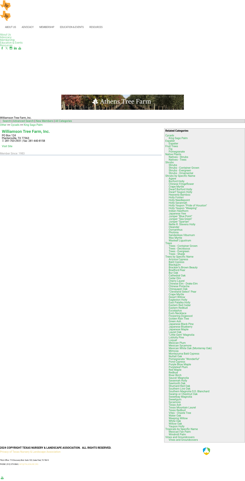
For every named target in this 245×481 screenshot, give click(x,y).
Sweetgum (175, 399)
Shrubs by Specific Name (180, 175)
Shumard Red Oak (179, 386)
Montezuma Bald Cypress (184, 353)
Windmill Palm (177, 434)
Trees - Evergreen (179, 251)
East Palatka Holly (179, 302)
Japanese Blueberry (180, 326)
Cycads (169, 135)
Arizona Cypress (178, 259)
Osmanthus (176, 229)
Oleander (174, 227)
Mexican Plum (177, 342)
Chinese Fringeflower (181, 184)
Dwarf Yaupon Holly (180, 192)
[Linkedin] (15, 48)
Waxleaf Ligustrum (180, 240)
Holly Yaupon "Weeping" (183, 208)
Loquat (173, 340)
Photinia (174, 232)
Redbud (173, 372)
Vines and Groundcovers (179, 437)
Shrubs (169, 162)
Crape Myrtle (176, 186)
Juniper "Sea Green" (180, 219)
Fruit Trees (171, 146)
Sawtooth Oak (177, 383)
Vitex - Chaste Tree (180, 412)
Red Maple (175, 369)
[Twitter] (6, 48)
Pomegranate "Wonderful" (184, 359)
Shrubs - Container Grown (184, 167)
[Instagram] (11, 48)
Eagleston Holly (178, 299)
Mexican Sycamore (180, 345)
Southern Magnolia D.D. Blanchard (189, 391)
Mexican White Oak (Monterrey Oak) (190, 348)
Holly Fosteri (176, 197)
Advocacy (28, 27)
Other (3, 124)
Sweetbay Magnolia (180, 396)
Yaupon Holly (176, 426)
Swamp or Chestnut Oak (183, 394)
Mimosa (173, 351)
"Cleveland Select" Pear (182, 291)
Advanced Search (23, 121)
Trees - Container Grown (183, 245)
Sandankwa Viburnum (182, 235)
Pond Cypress (177, 361)
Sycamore (175, 402)
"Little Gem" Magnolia (181, 334)
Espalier (170, 140)
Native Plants (173, 154)
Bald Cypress (176, 262)
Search (7, 121)
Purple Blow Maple (180, 364)
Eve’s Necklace (177, 313)
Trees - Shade (177, 254)
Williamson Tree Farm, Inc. (26, 131)
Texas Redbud (177, 410)
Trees (168, 243)
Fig (170, 149)
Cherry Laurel (177, 281)
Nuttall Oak (175, 356)
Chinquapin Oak (178, 289)
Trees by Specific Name (179, 256)
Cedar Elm (175, 278)
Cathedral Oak (177, 275)
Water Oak (175, 415)
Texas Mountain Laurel (182, 407)
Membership (46, 27)
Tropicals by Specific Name (181, 429)
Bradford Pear (177, 270)
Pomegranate (177, 151)
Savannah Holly (178, 380)
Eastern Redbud (178, 307)
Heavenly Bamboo (179, 194)
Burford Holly (176, 181)
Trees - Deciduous (179, 248)
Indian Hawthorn (178, 210)
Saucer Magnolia (179, 377)
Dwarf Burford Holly (180, 189)
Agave (172, 178)
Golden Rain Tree (179, 318)
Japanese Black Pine (181, 324)
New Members (44, 121)
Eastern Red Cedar (180, 305)
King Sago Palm (178, 138)
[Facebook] (2, 48)
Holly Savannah (178, 202)
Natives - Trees (177, 159)
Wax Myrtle (175, 237)
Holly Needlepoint (179, 200)
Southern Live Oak (179, 388)
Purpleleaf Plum (178, 367)
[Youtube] (19, 48)
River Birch (175, 375)
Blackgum (175, 264)
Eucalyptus (175, 310)
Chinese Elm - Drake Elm (183, 283)
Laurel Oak (175, 332)
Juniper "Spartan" (179, 221)
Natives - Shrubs (178, 157)
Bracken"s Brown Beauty (183, 267)
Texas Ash (175, 404)
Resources (96, 27)
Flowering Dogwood (180, 316)
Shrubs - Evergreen (180, 170)
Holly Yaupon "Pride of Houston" (188, 205)
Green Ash (175, 321)
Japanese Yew (177, 213)
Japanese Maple (178, 329)
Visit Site (7, 146)
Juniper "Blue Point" (180, 216)
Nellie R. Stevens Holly (182, 224)
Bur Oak (173, 272)
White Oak (175, 421)
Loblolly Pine (176, 337)
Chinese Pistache (179, 286)
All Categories (63, 121)
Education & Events (72, 27)
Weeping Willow (178, 418)
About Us (10, 27)
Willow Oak (175, 423)
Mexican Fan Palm (180, 431)
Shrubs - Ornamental (181, 173)
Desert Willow (177, 297)
